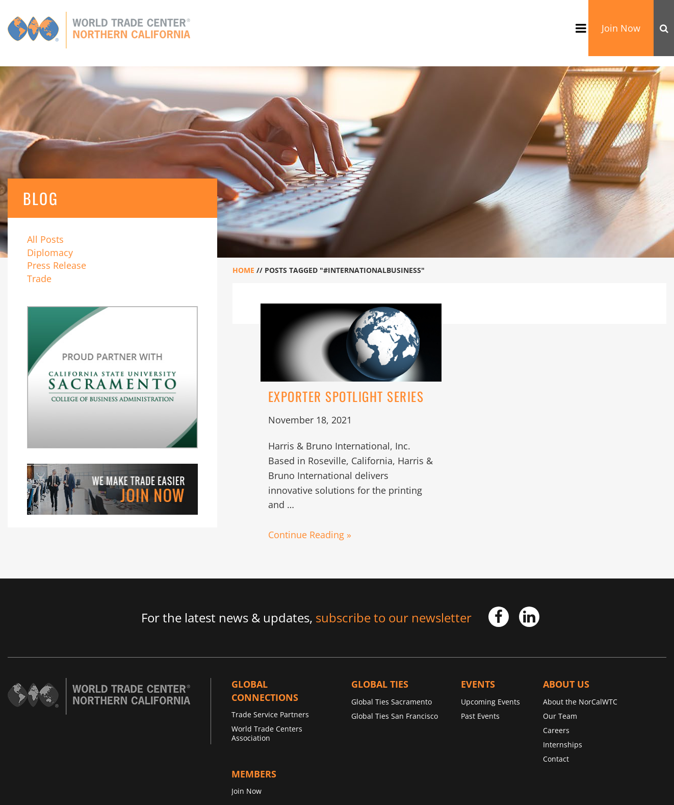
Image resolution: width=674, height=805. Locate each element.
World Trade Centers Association (266, 733)
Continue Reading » (309, 535)
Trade (39, 278)
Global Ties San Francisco (394, 716)
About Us (566, 684)
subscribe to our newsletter (394, 617)
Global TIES (379, 684)
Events (478, 684)
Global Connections (264, 690)
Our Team (560, 716)
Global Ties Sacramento (391, 702)
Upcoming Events (490, 702)
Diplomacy (50, 252)
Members (253, 774)
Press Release (56, 265)
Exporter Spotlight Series (346, 396)
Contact (556, 759)
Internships (562, 744)
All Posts (45, 239)
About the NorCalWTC (580, 702)
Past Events (480, 716)
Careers (556, 730)
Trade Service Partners (270, 714)
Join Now (621, 28)
